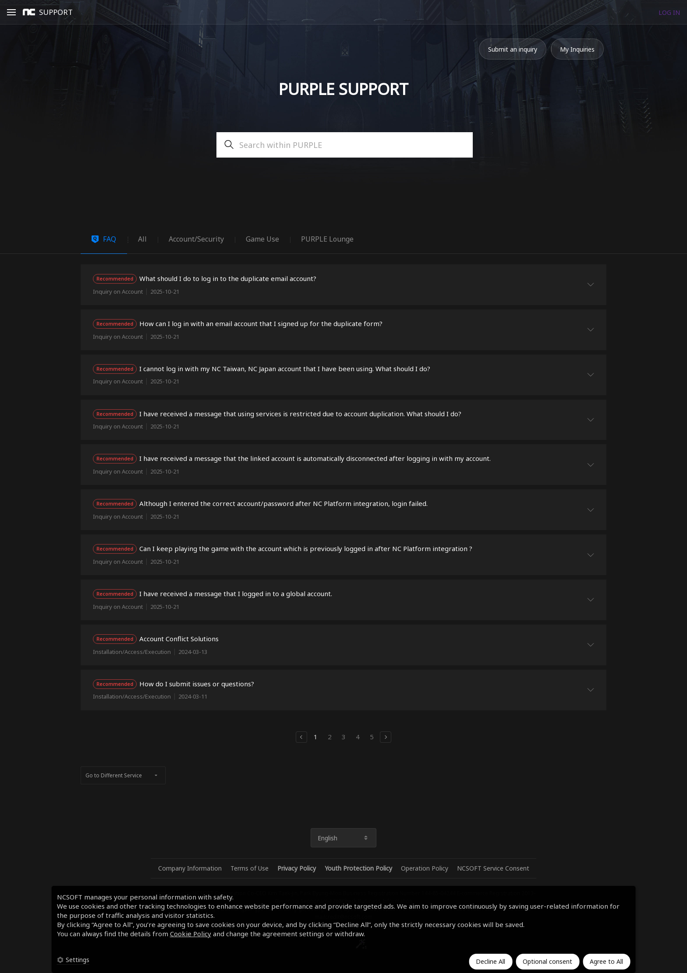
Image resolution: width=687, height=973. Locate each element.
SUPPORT (56, 12)
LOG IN (669, 12)
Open (11, 13)
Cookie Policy (190, 933)
